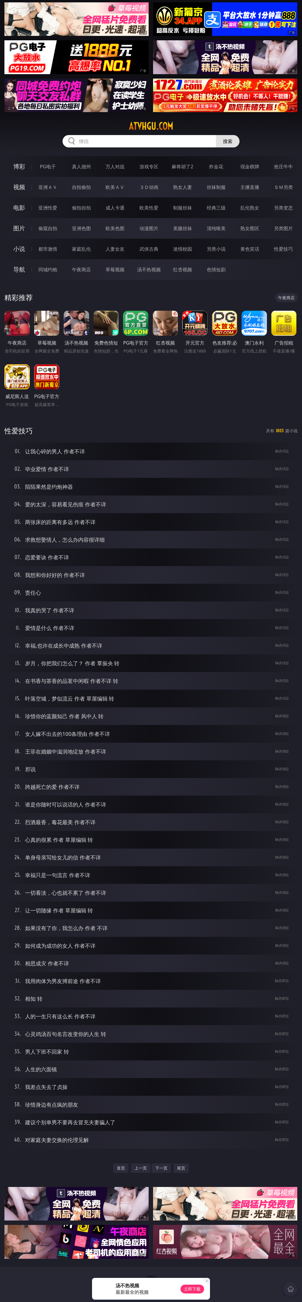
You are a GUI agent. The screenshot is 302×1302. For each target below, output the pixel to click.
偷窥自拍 (47, 228)
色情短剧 (216, 269)
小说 (19, 249)
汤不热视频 (149, 269)
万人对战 (115, 166)
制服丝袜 (182, 207)
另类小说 (216, 249)
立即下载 (192, 1289)
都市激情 (47, 249)
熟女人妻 (182, 187)
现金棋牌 (249, 166)
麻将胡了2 (182, 166)
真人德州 (81, 166)
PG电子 (47, 166)
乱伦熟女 (249, 207)
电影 (19, 208)
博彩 (19, 166)
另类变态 (283, 207)
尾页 (181, 1168)
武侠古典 (148, 249)
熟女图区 (249, 228)
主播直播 (249, 187)
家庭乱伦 (81, 249)
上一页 (140, 1168)
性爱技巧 (283, 249)
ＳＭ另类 (283, 187)
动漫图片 (148, 228)
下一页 (161, 1168)
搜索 (227, 141)
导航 (19, 269)
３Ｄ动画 (148, 187)
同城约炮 (47, 269)
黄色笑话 (249, 249)
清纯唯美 (216, 228)
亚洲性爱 (47, 207)
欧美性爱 (148, 207)
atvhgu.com (151, 126)
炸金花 (216, 166)
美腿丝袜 (182, 228)
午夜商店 (81, 269)
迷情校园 (182, 249)
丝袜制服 (216, 187)
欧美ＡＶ (115, 187)
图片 (19, 228)
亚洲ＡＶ (47, 187)
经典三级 (216, 207)
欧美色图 (115, 228)
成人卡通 (115, 207)
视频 (19, 187)
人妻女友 (115, 249)
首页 (121, 1168)
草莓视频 (115, 269)
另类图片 (283, 228)
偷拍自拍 (81, 207)
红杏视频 (182, 269)
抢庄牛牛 (283, 166)
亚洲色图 (81, 228)
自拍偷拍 (81, 187)
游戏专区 (148, 166)
